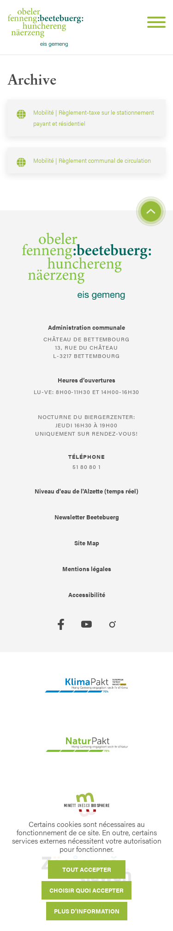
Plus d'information (86, 910)
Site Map (86, 542)
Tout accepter (86, 869)
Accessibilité (86, 594)
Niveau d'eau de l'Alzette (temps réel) (86, 491)
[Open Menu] (153, 23)
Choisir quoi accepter (86, 890)
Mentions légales (86, 568)
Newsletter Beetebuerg (86, 516)
